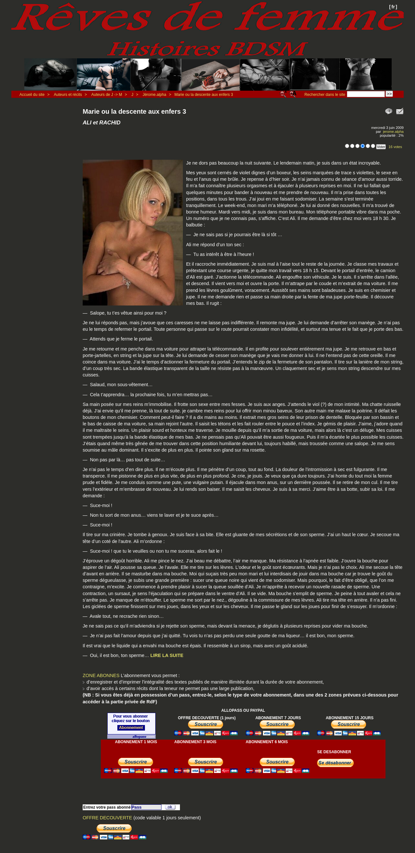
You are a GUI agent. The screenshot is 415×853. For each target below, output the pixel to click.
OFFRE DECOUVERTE (107, 817)
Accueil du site (31, 94)
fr (393, 6)
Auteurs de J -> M (106, 94)
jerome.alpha (393, 131)
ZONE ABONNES (101, 675)
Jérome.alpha (154, 94)
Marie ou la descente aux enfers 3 (203, 94)
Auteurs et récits (68, 94)
